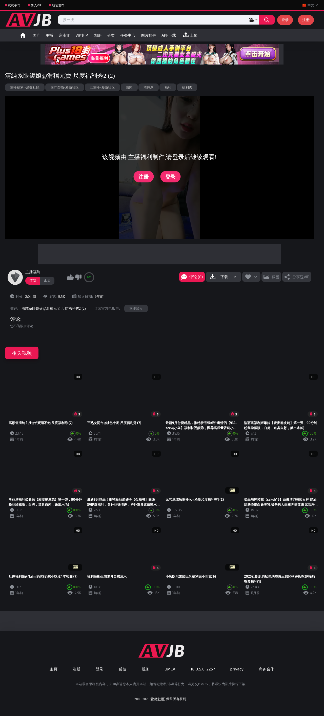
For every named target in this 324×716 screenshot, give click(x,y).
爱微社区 (157, 699)
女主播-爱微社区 (102, 87)
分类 (111, 35)
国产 (36, 35)
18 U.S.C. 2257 (203, 669)
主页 (53, 669)
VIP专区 (82, 35)
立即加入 (136, 308)
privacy (237, 669)
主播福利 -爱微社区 (24, 87)
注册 (306, 19)
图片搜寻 (148, 35)
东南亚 (64, 35)
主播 (49, 35)
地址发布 (58, 5)
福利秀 (187, 87)
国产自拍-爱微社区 (64, 87)
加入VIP (36, 5)
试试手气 (14, 5)
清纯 (129, 87)
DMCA (170, 669)
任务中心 (127, 35)
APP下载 (168, 35)
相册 (98, 35)
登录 (285, 19)
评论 (15, 319)
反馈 (123, 669)
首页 (22, 35)
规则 (146, 669)
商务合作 (266, 669)
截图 (275, 277)
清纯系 (149, 87)
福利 (168, 87)
